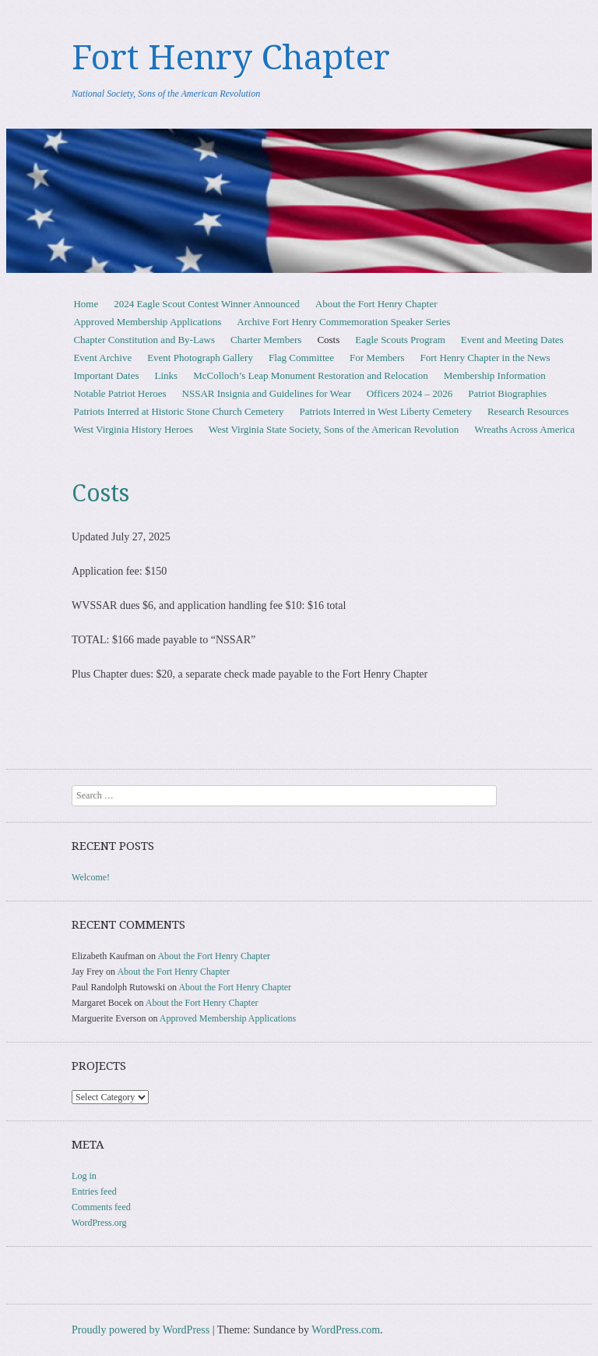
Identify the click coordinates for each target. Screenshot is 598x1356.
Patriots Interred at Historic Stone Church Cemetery (178, 411)
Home (85, 304)
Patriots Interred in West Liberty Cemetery (385, 411)
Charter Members (265, 339)
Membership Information (495, 375)
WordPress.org (99, 1222)
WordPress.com (345, 1330)
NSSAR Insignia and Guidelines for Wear (266, 393)
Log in (84, 1175)
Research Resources (527, 411)
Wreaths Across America (524, 429)
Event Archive (102, 357)
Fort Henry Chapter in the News (485, 357)
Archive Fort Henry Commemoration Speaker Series (343, 321)
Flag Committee (301, 357)
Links (166, 375)
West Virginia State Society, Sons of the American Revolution (334, 429)
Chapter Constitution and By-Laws (144, 339)
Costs (328, 339)
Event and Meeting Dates (512, 339)
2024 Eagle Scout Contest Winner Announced (207, 304)
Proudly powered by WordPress (140, 1330)
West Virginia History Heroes (132, 429)
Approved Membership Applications (147, 321)
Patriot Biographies (507, 393)
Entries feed (94, 1191)
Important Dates (106, 375)
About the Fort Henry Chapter (376, 304)
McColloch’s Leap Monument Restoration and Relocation (310, 375)
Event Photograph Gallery (200, 357)
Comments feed (101, 1207)
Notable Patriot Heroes (119, 393)
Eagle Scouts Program (400, 339)
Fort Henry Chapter (231, 57)
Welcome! (91, 877)
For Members (377, 357)
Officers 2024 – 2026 (410, 393)
